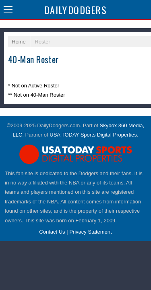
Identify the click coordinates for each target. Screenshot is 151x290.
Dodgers (75, 9)
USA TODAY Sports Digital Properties (93, 135)
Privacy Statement (90, 232)
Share (143, 9)
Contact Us (52, 232)
